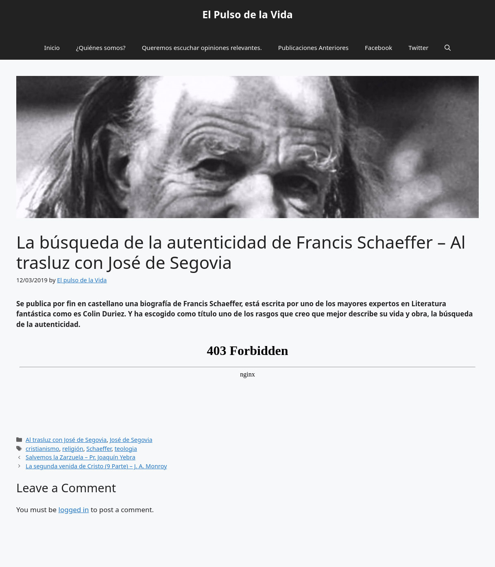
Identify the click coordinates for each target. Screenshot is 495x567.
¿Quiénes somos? (101, 47)
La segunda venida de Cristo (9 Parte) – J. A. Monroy (96, 466)
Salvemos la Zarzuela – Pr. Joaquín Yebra (80, 457)
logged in (74, 509)
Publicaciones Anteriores (313, 47)
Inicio (52, 47)
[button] (447, 47)
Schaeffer (98, 448)
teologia (126, 448)
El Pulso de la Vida (247, 14)
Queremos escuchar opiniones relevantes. (202, 47)
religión (72, 448)
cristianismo (42, 448)
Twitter (418, 47)
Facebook (378, 47)
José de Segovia (131, 440)
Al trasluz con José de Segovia (66, 440)
